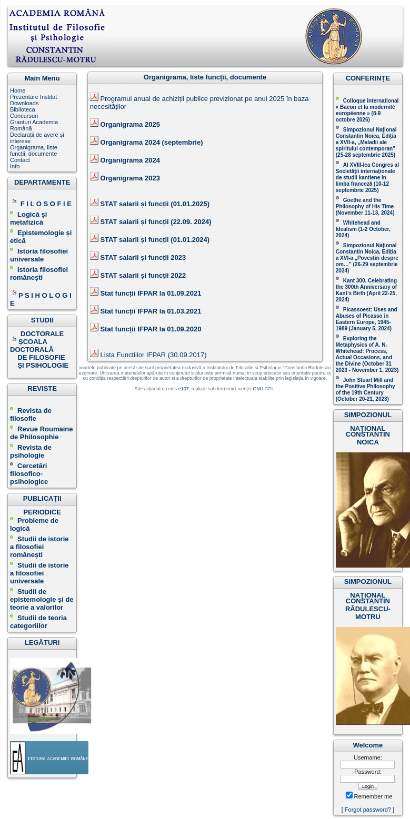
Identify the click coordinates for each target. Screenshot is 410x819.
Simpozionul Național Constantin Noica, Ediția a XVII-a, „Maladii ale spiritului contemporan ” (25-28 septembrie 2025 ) (366, 142)
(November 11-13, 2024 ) (365, 206)
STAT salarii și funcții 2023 (143, 257)
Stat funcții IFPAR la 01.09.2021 (150, 293)
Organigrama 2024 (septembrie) (151, 142)
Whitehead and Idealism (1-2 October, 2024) (363, 229)
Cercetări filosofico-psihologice (29, 474)
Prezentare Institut (33, 97)
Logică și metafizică (28, 218)
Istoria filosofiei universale (39, 255)
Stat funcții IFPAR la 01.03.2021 (150, 311)
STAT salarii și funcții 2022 (143, 275)
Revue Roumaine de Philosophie (41, 433)
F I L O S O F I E (46, 204)
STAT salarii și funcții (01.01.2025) (154, 204)
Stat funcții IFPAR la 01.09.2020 (150, 329)
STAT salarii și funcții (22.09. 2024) (155, 222)
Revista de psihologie (31, 451)
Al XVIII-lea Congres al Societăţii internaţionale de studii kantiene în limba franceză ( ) (367, 177)
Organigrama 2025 (129, 124)
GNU (258, 388)
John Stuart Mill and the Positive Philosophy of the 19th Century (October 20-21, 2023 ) (365, 389)
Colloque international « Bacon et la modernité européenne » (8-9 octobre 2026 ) (367, 110)
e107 (183, 388)
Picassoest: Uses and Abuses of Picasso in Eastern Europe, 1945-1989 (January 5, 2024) (366, 319)
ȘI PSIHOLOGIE (39, 365)
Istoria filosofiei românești (39, 273)
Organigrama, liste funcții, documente (33, 150)
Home (17, 90)
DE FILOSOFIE (38, 357)
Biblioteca (22, 109)
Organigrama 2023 (129, 178)
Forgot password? (368, 809)
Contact (20, 160)
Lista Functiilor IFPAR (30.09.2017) (153, 355)
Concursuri (24, 116)
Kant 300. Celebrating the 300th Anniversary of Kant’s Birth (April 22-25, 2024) (366, 290)
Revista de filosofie (31, 414)
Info (14, 166)
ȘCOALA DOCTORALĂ (32, 345)
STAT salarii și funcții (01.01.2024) (154, 240)
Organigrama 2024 (129, 160)
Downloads (24, 103)
